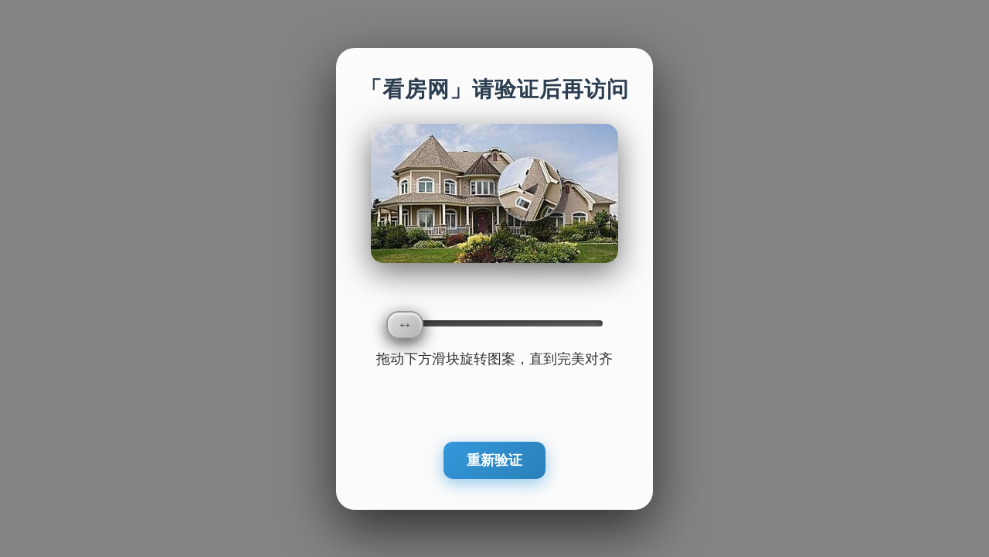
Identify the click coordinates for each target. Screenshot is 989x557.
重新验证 (494, 460)
